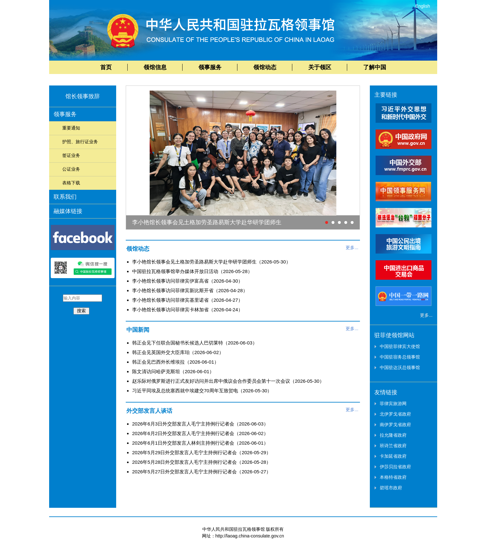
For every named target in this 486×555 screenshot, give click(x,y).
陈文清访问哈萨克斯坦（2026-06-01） (173, 371)
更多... (352, 247)
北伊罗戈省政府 (395, 414)
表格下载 (71, 182)
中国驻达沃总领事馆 (400, 367)
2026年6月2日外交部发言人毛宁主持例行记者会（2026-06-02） (200, 433)
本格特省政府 (393, 477)
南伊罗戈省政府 (395, 424)
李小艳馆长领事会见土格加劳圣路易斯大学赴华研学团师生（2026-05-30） (211, 261)
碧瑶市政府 (391, 487)
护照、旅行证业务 (80, 141)
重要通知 (71, 127)
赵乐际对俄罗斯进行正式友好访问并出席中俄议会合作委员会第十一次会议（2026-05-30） (228, 381)
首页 (106, 67)
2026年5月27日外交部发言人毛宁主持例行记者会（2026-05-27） (201, 471)
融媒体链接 (68, 211)
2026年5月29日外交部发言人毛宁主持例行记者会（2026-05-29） (201, 452)
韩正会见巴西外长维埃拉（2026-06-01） (175, 362)
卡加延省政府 (393, 456)
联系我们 (65, 197)
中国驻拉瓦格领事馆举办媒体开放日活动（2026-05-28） (192, 271)
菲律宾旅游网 (393, 403)
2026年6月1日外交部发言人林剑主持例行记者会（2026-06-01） (200, 443)
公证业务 (71, 169)
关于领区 (319, 67)
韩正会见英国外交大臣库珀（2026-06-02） (178, 352)
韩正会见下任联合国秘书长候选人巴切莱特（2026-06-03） (194, 342)
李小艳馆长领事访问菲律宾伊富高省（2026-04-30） (187, 281)
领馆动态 (264, 67)
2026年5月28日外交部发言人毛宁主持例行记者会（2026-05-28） (201, 462)
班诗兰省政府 (393, 445)
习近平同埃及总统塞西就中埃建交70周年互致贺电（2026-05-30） (202, 390)
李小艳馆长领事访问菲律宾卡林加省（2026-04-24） (187, 309)
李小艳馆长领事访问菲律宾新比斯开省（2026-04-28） (190, 290)
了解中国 (374, 67)
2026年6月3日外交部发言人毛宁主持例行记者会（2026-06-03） (200, 423)
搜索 (81, 310)
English (422, 6)
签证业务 (71, 155)
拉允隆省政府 (393, 435)
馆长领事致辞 (82, 96)
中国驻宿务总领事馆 (400, 356)
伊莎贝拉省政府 (395, 466)
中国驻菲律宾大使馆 (400, 346)
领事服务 (209, 67)
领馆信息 (155, 67)
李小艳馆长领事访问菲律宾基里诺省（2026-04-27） (187, 300)
